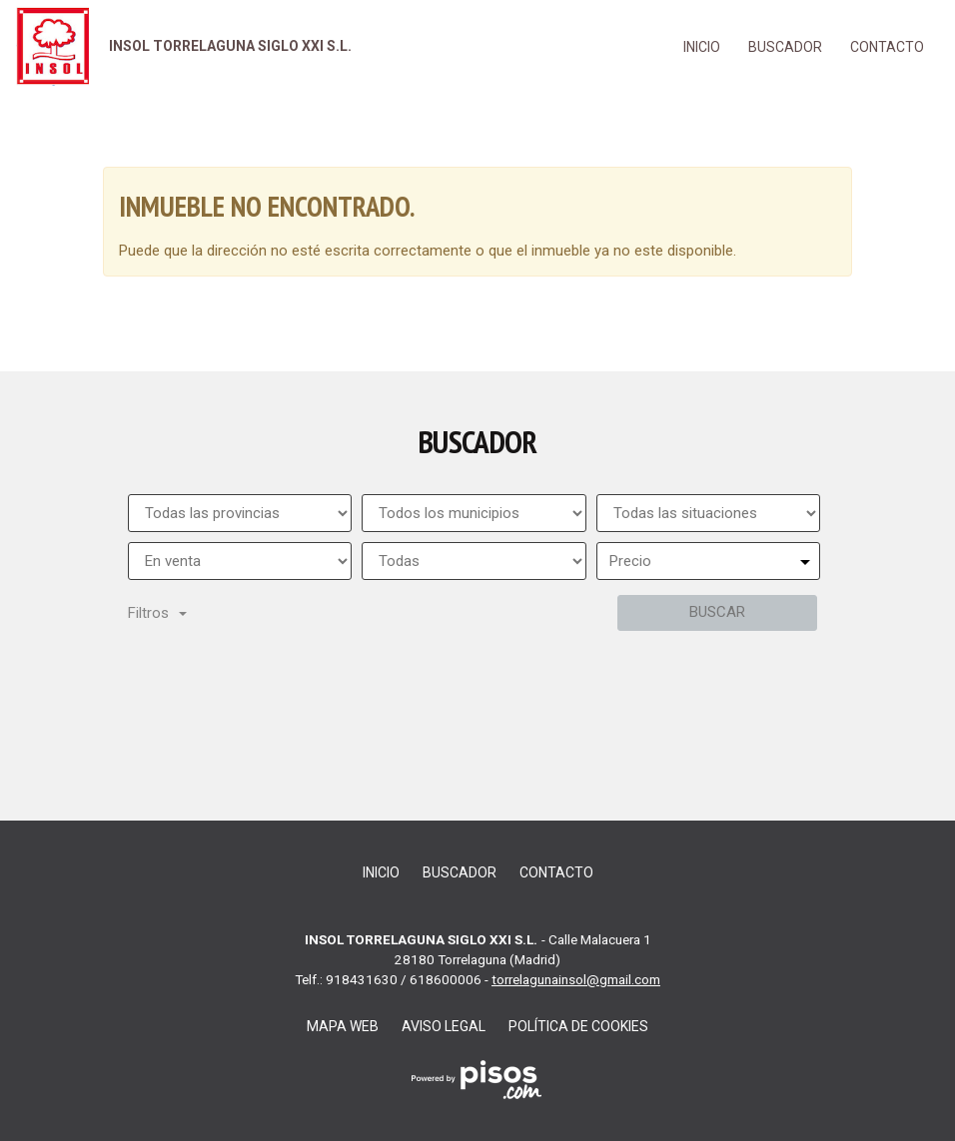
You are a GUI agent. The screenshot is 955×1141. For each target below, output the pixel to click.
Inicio (701, 47)
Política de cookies (578, 1026)
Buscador (785, 47)
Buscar (717, 612)
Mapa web (343, 1026)
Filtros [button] (157, 613)
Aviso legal (443, 1026)
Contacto (887, 47)
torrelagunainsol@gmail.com (575, 979)
